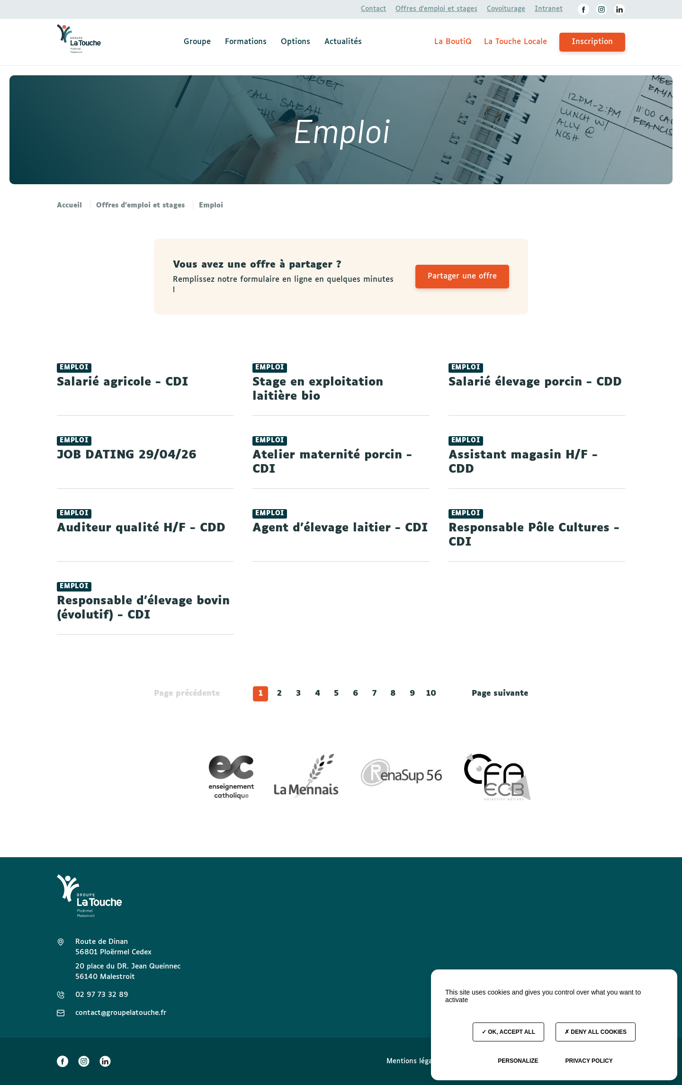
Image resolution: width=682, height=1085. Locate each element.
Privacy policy (588, 1061)
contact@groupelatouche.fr (120, 1012)
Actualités (343, 42)
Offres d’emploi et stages (436, 9)
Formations (246, 42)
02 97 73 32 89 (101, 994)
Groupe (197, 42)
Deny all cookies (596, 1032)
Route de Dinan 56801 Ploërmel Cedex (113, 947)
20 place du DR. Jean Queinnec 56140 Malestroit (127, 971)
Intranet (549, 9)
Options (295, 42)
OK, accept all (508, 1032)
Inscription (592, 42)
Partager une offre (462, 276)
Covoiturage (506, 9)
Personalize (518, 1061)
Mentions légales (413, 1061)
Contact (373, 9)
